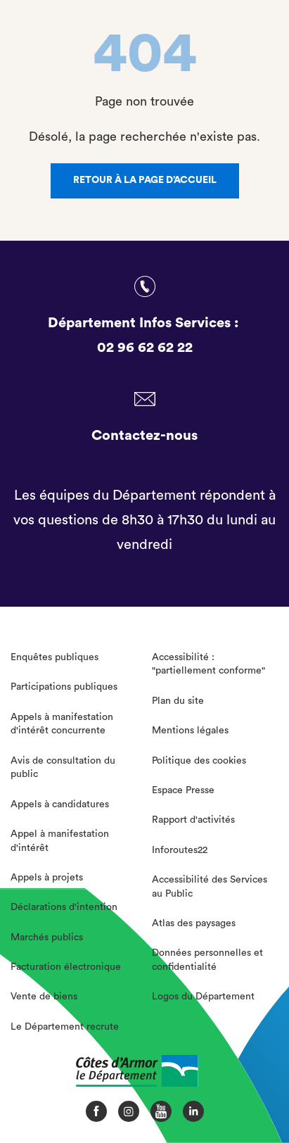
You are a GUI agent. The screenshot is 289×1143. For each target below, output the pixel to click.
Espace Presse (183, 790)
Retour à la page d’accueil (145, 180)
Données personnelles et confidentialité (207, 960)
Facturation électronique (66, 967)
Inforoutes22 (179, 850)
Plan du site (178, 701)
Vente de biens (44, 997)
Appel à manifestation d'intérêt (60, 841)
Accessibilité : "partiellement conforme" (208, 664)
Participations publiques (64, 687)
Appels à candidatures (60, 804)
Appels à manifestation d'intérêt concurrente (62, 724)
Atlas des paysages (194, 923)
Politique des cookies (199, 761)
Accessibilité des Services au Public (209, 887)
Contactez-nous (144, 436)
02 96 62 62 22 (145, 348)
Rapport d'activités (193, 820)
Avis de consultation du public (63, 768)
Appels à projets (47, 878)
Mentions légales (190, 730)
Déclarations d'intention (64, 907)
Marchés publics (47, 937)
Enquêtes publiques (54, 657)
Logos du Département (203, 997)
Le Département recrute (65, 1027)
